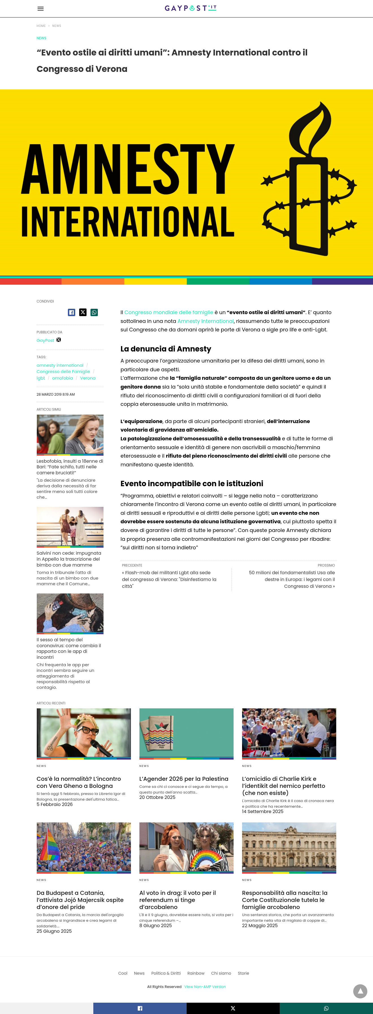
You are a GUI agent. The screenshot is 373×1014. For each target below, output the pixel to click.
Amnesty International (206, 321)
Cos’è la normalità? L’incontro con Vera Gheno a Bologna (79, 782)
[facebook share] (71, 312)
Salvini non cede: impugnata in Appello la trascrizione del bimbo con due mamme (69, 559)
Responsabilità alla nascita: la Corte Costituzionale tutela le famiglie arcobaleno (284, 900)
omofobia (62, 378)
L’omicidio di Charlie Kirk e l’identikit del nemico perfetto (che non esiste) (283, 786)
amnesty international (60, 365)
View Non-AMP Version (205, 986)
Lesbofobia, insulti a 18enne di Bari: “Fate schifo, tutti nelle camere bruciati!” (70, 467)
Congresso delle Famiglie (63, 371)
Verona (88, 378)
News (56, 26)
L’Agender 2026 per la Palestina (183, 779)
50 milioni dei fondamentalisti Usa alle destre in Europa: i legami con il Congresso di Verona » (292, 579)
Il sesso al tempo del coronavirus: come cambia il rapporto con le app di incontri (69, 648)
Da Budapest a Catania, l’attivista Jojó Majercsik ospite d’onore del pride (80, 900)
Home (41, 26)
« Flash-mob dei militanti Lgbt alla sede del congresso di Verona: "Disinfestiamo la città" (169, 579)
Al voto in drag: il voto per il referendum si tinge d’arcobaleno (177, 900)
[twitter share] (83, 312)
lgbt (41, 378)
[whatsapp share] (94, 312)
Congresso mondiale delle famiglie (168, 312)
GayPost (45, 340)
